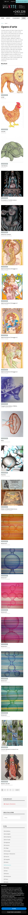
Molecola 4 (4, 646)
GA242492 (3, 304)
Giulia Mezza (7, 476)
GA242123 (3, 647)
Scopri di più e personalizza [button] (14, 912)
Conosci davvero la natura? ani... (10, 749)
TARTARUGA (4, 166)
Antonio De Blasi (8, 201)
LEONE (2, 97)
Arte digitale (7, 834)
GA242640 (3, 201)
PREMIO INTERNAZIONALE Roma (9, 509)
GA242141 (3, 510)
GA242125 (3, 579)
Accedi (7, 1)
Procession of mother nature (9, 200)
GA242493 (3, 270)
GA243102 (3, 167)
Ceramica (6, 845)
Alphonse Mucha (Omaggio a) (9, 269)
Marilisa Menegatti (9, 785)
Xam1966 (6, 270)
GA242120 (3, 682)
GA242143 (3, 476)
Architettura (7, 831)
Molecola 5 (4, 612)
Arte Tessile (7, 839)
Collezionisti (16, 18)
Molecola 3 (4, 680)
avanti (17, 790)
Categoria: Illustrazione (9, 804)
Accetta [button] (14, 908)
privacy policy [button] (4, 890)
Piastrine (3, 475)
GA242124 (3, 613)
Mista (5, 870)
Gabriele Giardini (8, 510)
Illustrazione (4, 95)
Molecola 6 (4, 543)
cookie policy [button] (12, 896)
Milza (2, 440)
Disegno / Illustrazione (9, 853)
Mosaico (6, 873)
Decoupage (7, 851)
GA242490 (3, 373)
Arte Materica (7, 836)
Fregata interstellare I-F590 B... (9, 406)
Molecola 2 (4, 715)
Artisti (8, 18)
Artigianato (7, 842)
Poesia (6, 882)
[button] (26, 885)
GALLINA (3, 131)
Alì (5, 98)
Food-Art (6, 856)
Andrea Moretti (8, 407)
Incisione (6, 868)
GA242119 (3, 716)
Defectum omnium (6, 234)
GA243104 (3, 98)
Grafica (6, 862)
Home (2, 18)
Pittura (6, 879)
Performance (7, 876)
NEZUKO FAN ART (5, 783)
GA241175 (3, 785)
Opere (23, 18)
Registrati (13, 1)
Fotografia (7, 859)
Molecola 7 (4, 577)
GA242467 (3, 407)
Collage (6, 848)
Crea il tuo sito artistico (21, 1)
